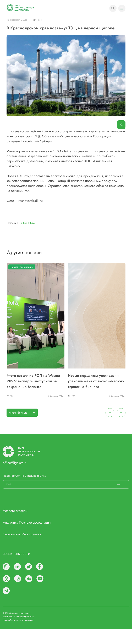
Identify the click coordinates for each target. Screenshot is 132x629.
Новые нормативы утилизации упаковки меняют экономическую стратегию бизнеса (96, 381)
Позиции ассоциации (35, 522)
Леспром (27, 223)
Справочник (12, 534)
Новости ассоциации (21, 267)
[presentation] (110, 412)
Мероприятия (31, 534)
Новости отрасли (15, 510)
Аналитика (10, 522)
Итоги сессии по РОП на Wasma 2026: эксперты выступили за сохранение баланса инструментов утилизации (33, 381)
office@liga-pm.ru (15, 462)
